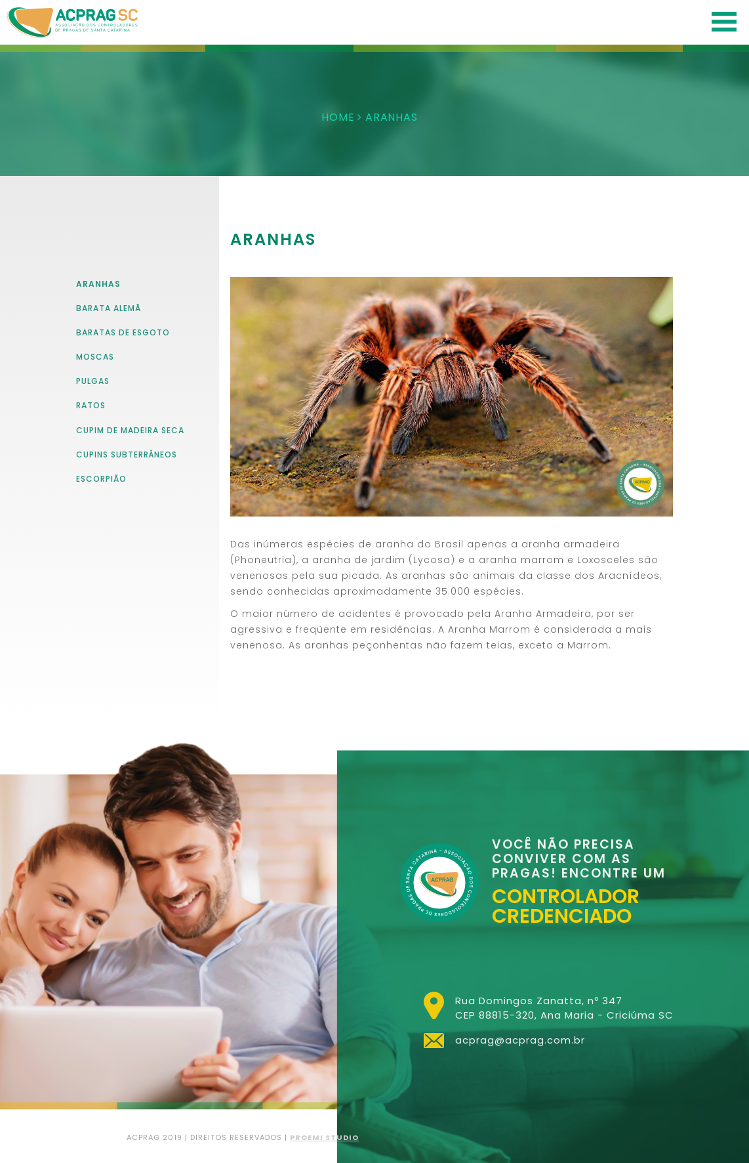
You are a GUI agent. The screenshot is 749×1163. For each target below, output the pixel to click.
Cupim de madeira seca (130, 430)
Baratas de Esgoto (123, 332)
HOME (337, 117)
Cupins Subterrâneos (126, 454)
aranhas (98, 283)
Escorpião (101, 478)
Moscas (95, 356)
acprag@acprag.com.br (520, 1040)
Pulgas (93, 381)
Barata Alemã (108, 308)
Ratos (91, 405)
